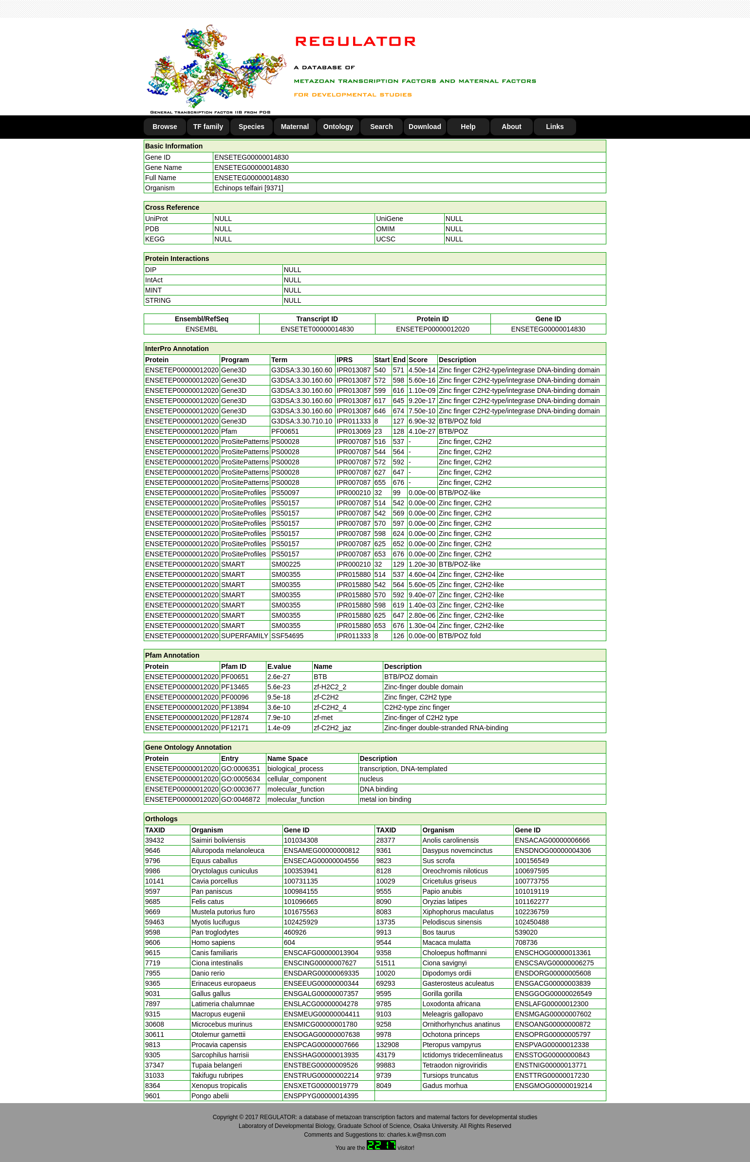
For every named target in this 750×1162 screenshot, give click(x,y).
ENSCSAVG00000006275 (554, 963)
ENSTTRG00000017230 (552, 1075)
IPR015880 (354, 574)
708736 (526, 942)
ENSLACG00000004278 (321, 1004)
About (511, 126)
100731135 (301, 881)
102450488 (532, 922)
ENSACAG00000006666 (552, 840)
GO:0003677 (240, 789)
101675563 (301, 912)
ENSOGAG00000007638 (322, 1034)
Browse (164, 126)
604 (289, 942)
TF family (208, 126)
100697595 (532, 871)
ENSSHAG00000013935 (321, 1055)
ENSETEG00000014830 (251, 157)
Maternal (295, 126)
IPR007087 (354, 441)
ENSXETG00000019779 (321, 1085)
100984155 (301, 891)
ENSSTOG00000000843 (552, 1055)
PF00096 (235, 697)
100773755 (532, 881)
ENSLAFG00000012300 (551, 1004)
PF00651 (235, 677)
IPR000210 (354, 493)
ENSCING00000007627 (320, 963)
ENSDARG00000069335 (321, 973)
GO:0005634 (240, 779)
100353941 (301, 871)
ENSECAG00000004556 (321, 861)
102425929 (301, 922)
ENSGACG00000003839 (553, 983)
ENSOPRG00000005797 (553, 1034)
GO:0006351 (240, 769)
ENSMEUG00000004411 (322, 1014)
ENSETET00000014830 (317, 329)
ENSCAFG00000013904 (321, 953)
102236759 (532, 912)
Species (251, 126)
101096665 (301, 901)
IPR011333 (354, 421)
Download (425, 126)
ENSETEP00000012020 (432, 329)
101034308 (301, 840)
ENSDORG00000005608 (553, 973)
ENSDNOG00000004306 (553, 850)
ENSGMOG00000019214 (553, 1085)
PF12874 (235, 717)
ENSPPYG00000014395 (321, 1096)
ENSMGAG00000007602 (553, 1014)
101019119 (532, 891)
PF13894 (235, 707)
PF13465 (235, 687)
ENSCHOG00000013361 (553, 953)
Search (381, 126)
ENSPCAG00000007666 (321, 1045)
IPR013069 (354, 431)
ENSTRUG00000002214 (321, 1075)
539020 (526, 932)
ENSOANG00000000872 (553, 1024)
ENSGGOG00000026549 (553, 993)
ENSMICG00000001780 (320, 1024)
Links (555, 126)
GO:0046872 (240, 799)
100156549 (532, 861)
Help (468, 126)
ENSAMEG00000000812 (322, 850)
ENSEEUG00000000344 (321, 983)
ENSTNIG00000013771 (551, 1065)
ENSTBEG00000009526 (321, 1065)
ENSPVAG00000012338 (552, 1045)
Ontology (338, 126)
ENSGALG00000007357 (321, 993)
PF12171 (235, 728)
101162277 (532, 901)
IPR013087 (354, 370)
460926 (295, 932)
